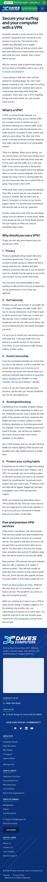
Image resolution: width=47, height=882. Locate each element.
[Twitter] (21, 728)
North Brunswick (10, 823)
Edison (6, 809)
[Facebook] (15, 728)
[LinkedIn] (26, 728)
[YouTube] (32, 728)
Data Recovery (9, 746)
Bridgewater (8, 805)
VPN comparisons (22, 619)
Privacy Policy (18, 875)
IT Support (7, 754)
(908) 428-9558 (11, 703)
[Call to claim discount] (23, 2)
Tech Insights (8, 852)
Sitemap (6, 875)
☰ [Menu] (42, 8)
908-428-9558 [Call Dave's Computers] (29, 8)
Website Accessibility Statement (17, 878)
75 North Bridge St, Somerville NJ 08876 (22, 714)
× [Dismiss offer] (44, 2)
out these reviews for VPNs (21, 585)
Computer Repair (10, 742)
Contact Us (8, 847)
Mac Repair (8, 750)
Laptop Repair (9, 758)
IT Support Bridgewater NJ (14, 819)
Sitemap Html (9, 764)
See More (11, 830)
